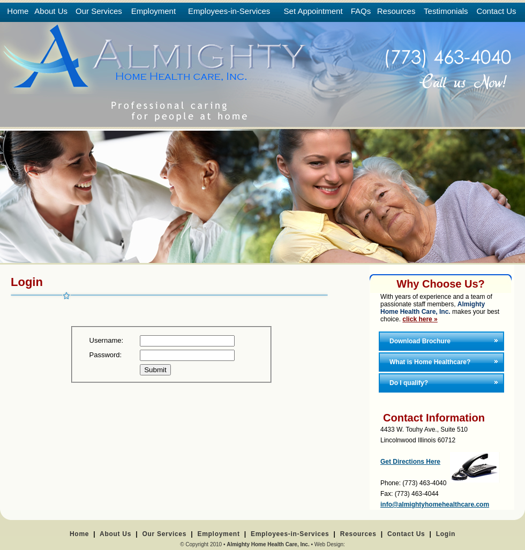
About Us (115, 534)
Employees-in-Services (290, 534)
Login (445, 534)
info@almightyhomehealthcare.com (434, 504)
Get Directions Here (410, 461)
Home (79, 534)
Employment (218, 534)
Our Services (164, 534)
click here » (419, 319)
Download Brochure (420, 341)
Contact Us (406, 534)
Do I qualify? (408, 383)
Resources (358, 534)
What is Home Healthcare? (429, 362)
